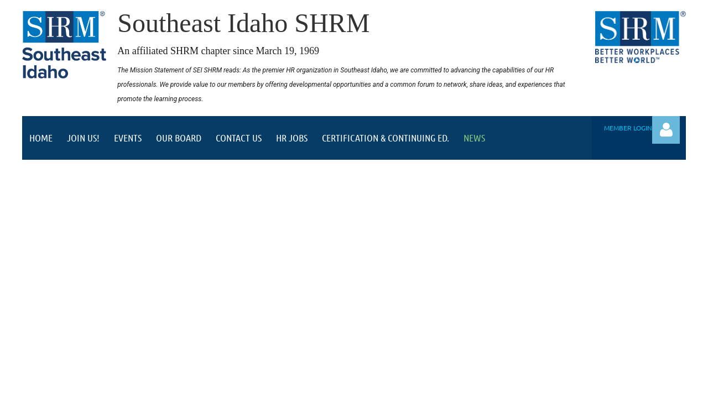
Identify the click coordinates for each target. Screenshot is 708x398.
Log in (666, 130)
